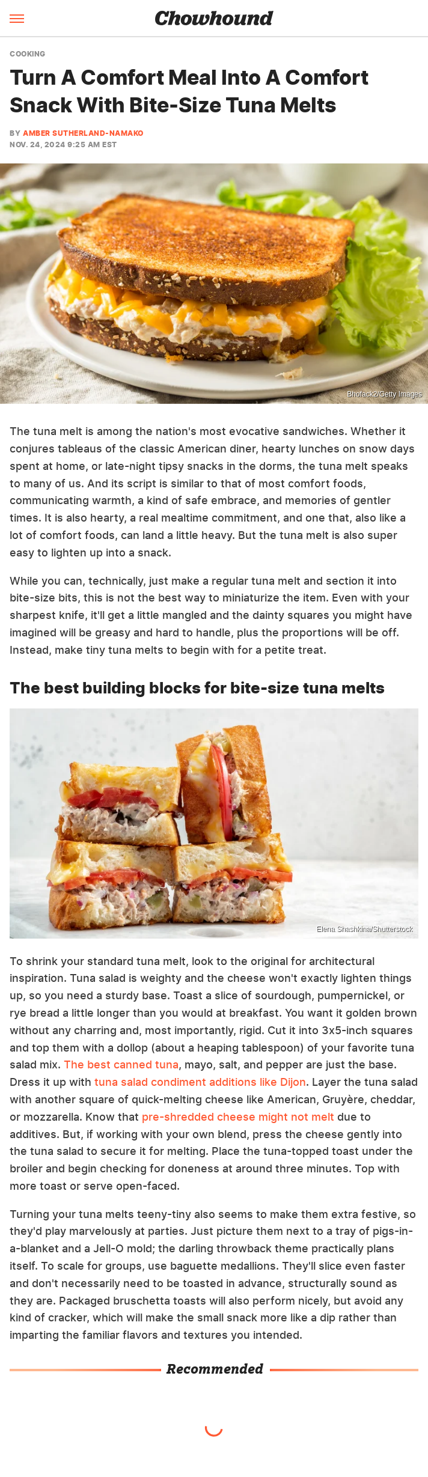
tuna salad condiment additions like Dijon (198, 1082)
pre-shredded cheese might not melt (238, 1116)
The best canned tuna (121, 1064)
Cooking (28, 54)
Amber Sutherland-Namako (83, 133)
